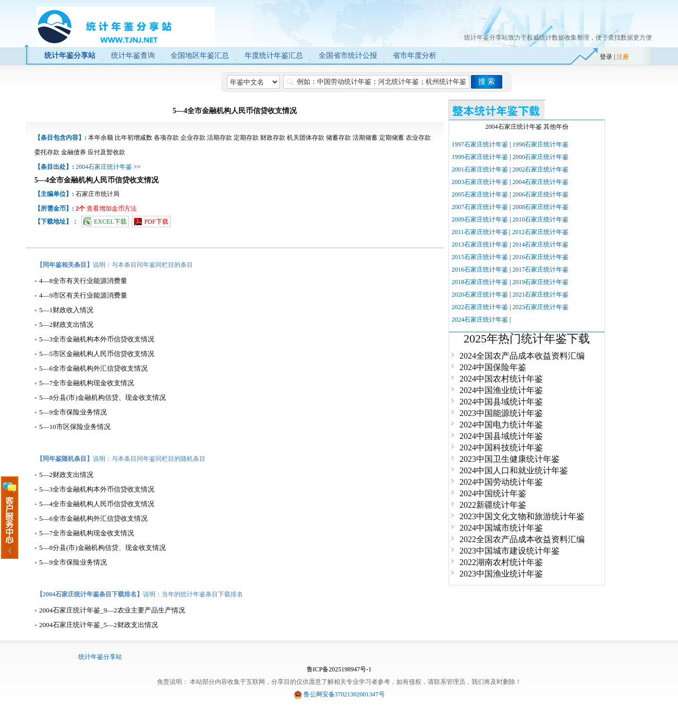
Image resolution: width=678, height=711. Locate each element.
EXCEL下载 (110, 221)
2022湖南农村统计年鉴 (501, 562)
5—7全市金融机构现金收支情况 (86, 383)
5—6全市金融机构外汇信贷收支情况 (93, 368)
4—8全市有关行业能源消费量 (83, 281)
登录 (606, 56)
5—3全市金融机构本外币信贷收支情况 (96, 339)
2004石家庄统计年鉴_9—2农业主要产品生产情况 (112, 610)
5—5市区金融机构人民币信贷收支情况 (96, 354)
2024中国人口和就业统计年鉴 (513, 470)
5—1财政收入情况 (66, 310)
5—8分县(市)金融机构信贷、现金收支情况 (102, 397)
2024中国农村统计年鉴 (501, 378)
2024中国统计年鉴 (492, 493)
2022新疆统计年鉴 (492, 504)
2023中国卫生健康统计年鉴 (509, 459)
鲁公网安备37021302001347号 (344, 694)
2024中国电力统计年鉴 (501, 424)
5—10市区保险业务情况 (75, 427)
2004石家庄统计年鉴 (104, 166)
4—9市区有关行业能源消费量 (83, 295)
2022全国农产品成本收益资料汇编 (522, 539)
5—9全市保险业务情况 (73, 412)
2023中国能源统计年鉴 (501, 413)
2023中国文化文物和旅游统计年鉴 (522, 516)
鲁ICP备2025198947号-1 (339, 669)
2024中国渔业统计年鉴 (501, 390)
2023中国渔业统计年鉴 (501, 573)
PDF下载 (156, 221)
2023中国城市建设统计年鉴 (509, 550)
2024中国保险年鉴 (492, 367)
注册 (622, 56)
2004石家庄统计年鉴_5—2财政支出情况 (98, 625)
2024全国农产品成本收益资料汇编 (522, 355)
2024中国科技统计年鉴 (501, 447)
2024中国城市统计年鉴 (501, 527)
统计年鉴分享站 (100, 656)
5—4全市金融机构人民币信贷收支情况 (96, 504)
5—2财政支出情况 (66, 324)
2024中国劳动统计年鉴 (501, 481)
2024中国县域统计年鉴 (501, 401)
